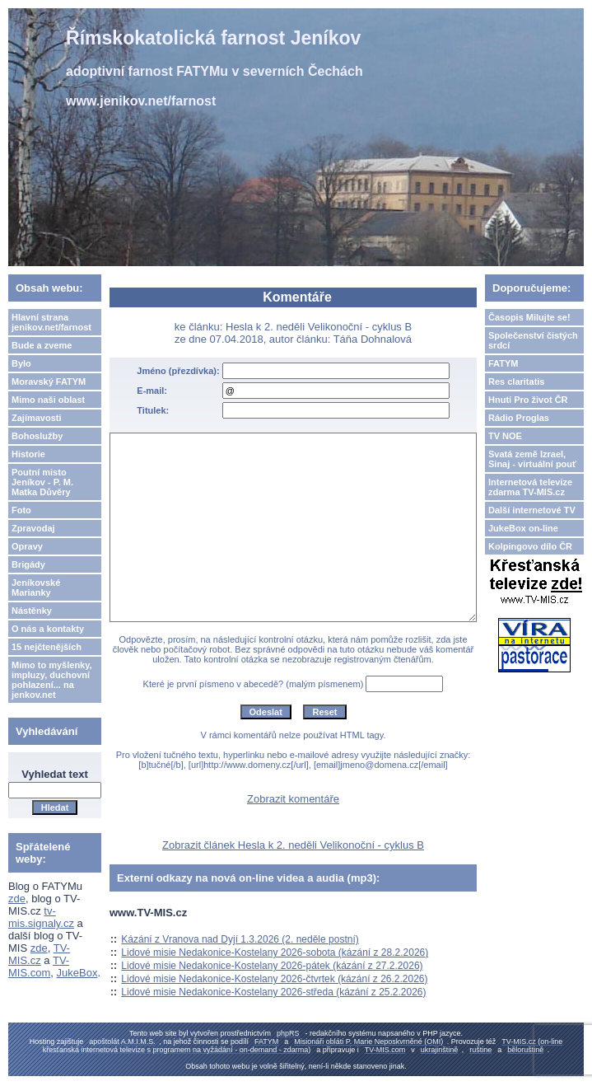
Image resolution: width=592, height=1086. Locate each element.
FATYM (503, 363)
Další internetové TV (532, 510)
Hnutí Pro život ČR (528, 400)
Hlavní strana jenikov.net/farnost (51, 322)
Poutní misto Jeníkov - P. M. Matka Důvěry (42, 482)
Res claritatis (516, 381)
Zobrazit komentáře (293, 799)
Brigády (28, 564)
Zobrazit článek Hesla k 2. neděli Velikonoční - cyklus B (293, 845)
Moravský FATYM (49, 381)
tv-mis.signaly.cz (41, 917)
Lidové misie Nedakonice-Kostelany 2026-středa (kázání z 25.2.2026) (273, 992)
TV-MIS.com (38, 966)
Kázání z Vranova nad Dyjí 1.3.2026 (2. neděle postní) (239, 939)
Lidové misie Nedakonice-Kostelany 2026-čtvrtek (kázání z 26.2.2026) (274, 979)
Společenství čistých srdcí (533, 340)
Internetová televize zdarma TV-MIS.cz (530, 487)
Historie (28, 454)
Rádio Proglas (518, 418)
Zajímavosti (37, 418)
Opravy (27, 546)
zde (17, 898)
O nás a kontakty (48, 629)
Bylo (21, 363)
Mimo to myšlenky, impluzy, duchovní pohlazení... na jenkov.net (52, 680)
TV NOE (505, 436)
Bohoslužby (37, 436)
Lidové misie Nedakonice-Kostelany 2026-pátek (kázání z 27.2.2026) (271, 965)
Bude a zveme (42, 345)
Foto (21, 510)
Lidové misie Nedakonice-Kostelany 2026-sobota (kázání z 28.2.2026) (274, 952)
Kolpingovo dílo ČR (530, 546)
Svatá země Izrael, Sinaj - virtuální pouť (532, 459)
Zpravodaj (33, 528)
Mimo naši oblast (48, 400)
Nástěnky (32, 611)
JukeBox (77, 973)
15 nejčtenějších (47, 647)
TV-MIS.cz (39, 954)
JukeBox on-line (523, 528)
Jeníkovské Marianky (36, 587)
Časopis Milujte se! (529, 317)
